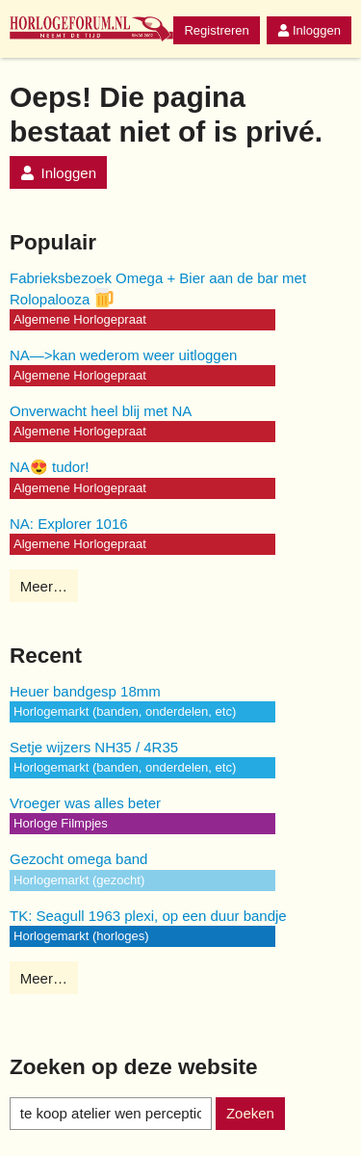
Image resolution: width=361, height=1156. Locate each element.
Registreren (216, 30)
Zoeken (250, 1113)
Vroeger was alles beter (85, 803)
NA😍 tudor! (49, 467)
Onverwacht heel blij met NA (101, 411)
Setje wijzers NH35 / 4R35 (94, 747)
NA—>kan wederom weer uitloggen (123, 355)
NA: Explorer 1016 (69, 523)
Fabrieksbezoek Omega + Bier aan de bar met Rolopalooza (158, 288)
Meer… (43, 586)
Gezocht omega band (78, 859)
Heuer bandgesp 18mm (85, 691)
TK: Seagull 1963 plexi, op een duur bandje (148, 915)
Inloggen (309, 30)
